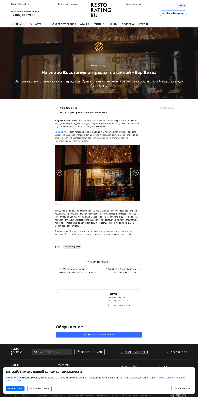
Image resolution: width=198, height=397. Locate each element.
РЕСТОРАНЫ (64, 365)
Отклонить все (182, 388)
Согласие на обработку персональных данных (130, 395)
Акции (113, 24)
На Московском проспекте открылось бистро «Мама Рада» (75, 270)
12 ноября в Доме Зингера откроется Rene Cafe (123, 270)
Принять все (15, 388)
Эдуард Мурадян (72, 246)
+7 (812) (176, 352)
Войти (181, 5)
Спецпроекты (133, 4)
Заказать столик (122, 305)
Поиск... (18, 24)
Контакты (164, 366)
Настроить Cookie (39, 388)
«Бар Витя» (61, 131)
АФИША (15, 365)
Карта (35, 24)
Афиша (84, 24)
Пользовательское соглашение (51, 395)
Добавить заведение (136, 352)
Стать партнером (67, 4)
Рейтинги (99, 24)
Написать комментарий (99, 334)
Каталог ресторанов (63, 24)
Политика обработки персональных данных (88, 395)
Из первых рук (99, 65)
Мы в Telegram (173, 13)
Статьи (143, 24)
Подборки (128, 24)
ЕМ (67, 123)
